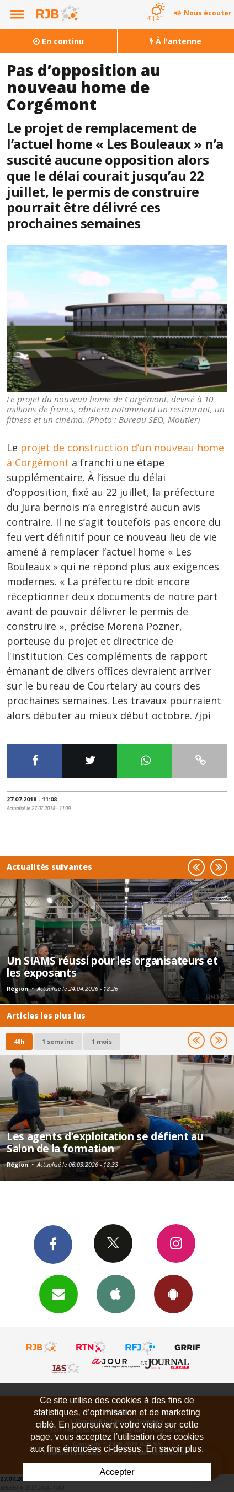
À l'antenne (175, 41)
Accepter (116, 1472)
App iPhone (116, 1293)
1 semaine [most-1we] (58, 1041)
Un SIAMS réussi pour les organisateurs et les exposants (112, 966)
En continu (58, 41)
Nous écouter (208, 13)
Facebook (53, 1244)
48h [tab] (19, 1041)
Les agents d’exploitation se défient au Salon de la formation (105, 1142)
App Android (173, 1293)
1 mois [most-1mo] (102, 1041)
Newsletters (58, 1293)
